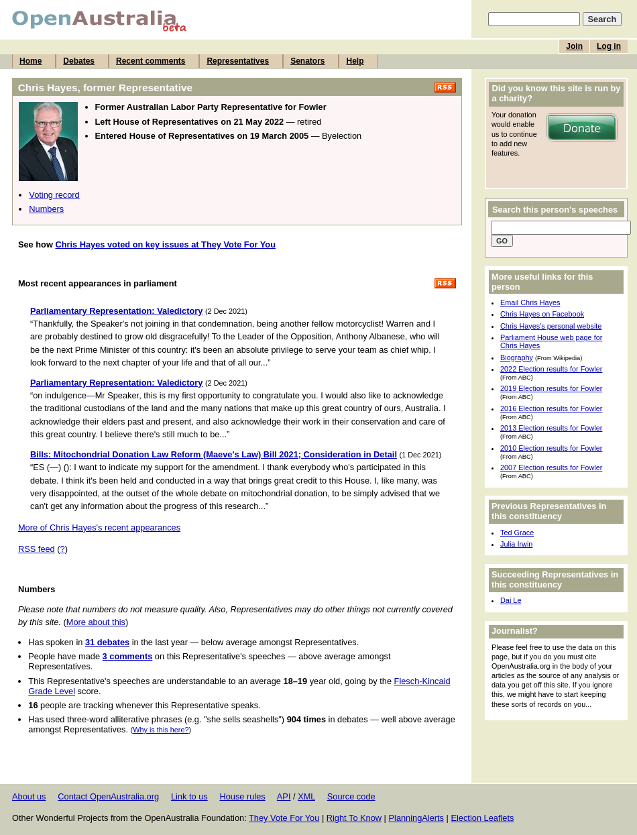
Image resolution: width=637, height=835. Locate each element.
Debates (79, 61)
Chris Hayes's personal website (550, 326)
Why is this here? (160, 730)
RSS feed (36, 549)
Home (30, 61)
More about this (95, 622)
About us (29, 796)
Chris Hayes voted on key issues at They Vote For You (165, 244)
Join (574, 46)
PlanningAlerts (417, 818)
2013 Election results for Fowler (551, 428)
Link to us (189, 796)
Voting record (54, 195)
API (284, 796)
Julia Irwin (516, 544)
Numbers (46, 209)
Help (354, 61)
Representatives (238, 61)
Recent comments (150, 61)
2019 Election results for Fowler (551, 388)
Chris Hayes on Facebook (542, 314)
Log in (609, 46)
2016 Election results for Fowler (551, 408)
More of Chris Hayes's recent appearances (99, 527)
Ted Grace (517, 532)
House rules (242, 796)
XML (306, 796)
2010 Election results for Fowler (551, 448)
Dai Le (510, 600)
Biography (516, 357)
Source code (351, 796)
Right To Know (354, 818)
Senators (307, 61)
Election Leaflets (482, 818)
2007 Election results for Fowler (551, 467)
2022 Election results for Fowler (551, 369)
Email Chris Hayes (530, 302)
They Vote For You (284, 818)
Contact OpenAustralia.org (108, 796)
